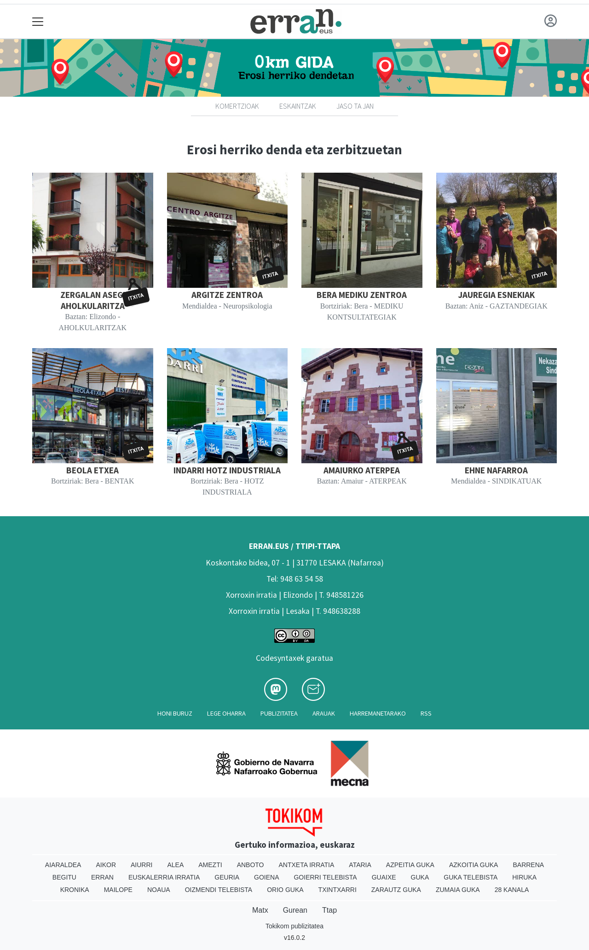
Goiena (266, 877)
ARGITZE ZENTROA (227, 294)
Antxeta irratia (307, 864)
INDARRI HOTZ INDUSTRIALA (227, 470)
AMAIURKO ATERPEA (361, 470)
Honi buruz (174, 713)
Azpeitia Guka (410, 864)
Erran (102, 877)
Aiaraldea (63, 864)
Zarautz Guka (396, 889)
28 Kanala (512, 889)
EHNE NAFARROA (496, 470)
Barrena (528, 864)
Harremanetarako (378, 713)
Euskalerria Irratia (164, 877)
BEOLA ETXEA (92, 470)
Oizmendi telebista (219, 889)
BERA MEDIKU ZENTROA (362, 294)
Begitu (64, 877)
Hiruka (524, 877)
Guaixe (384, 877)
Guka (420, 877)
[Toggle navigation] (38, 21)
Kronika (74, 889)
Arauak (323, 713)
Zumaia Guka (458, 889)
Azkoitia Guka (473, 864)
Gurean (295, 910)
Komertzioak (237, 106)
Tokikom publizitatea (294, 926)
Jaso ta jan (355, 106)
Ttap (329, 910)
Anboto (250, 864)
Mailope (118, 889)
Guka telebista (470, 877)
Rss (426, 713)
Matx (260, 910)
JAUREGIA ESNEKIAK (496, 294)
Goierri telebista (325, 877)
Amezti (210, 864)
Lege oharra (226, 713)
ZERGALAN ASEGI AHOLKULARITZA (92, 300)
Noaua (158, 889)
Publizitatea (279, 713)
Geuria (226, 877)
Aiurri (141, 864)
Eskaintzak (297, 106)
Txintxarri (337, 889)
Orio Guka (285, 889)
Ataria (360, 864)
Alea (175, 864)
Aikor (106, 864)
